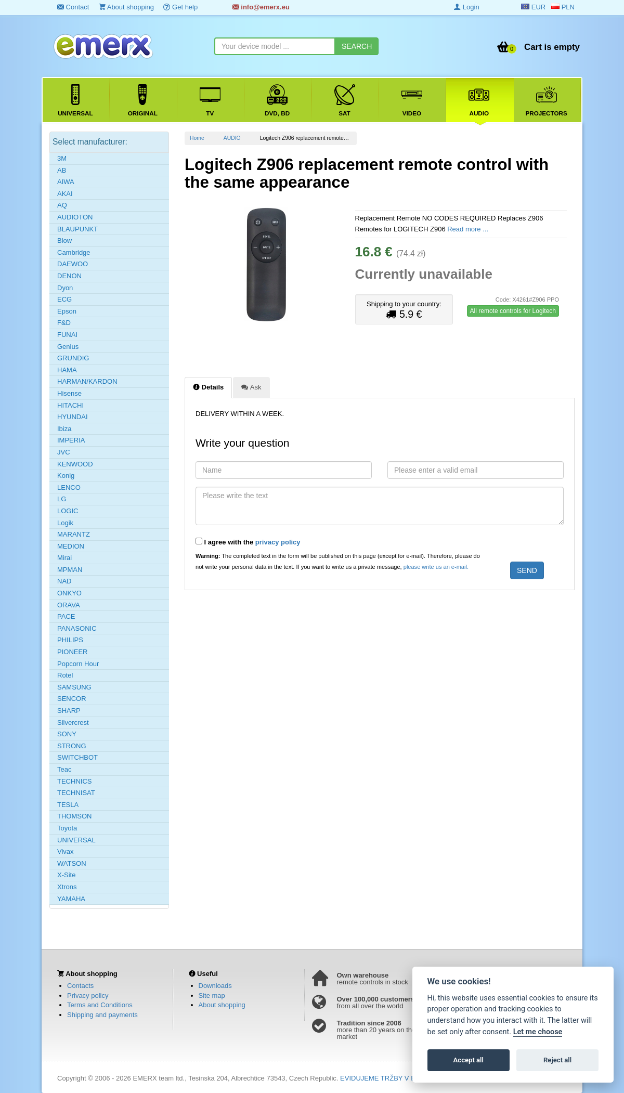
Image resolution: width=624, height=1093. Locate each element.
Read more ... (467, 229)
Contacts (80, 986)
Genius (68, 346)
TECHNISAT (76, 793)
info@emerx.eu (261, 7)
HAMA (67, 370)
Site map (212, 995)
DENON (69, 276)
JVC (63, 452)
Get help (180, 7)
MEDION (70, 546)
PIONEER (72, 652)
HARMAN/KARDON (87, 381)
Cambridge (73, 252)
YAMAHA (71, 899)
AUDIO (232, 138)
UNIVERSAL (76, 840)
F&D (64, 323)
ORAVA (68, 605)
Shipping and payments (102, 1015)
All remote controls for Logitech (513, 311)
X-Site (66, 875)
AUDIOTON (75, 217)
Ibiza (64, 429)
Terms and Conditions (100, 1005)
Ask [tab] (251, 387)
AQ (62, 205)
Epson (66, 311)
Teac (64, 769)
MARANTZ (73, 534)
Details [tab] (208, 387)
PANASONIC (77, 628)
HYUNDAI (72, 417)
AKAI (65, 194)
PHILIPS (70, 640)
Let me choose (538, 1031)
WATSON (71, 863)
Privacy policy (87, 995)
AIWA (65, 182)
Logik (65, 523)
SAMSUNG (74, 687)
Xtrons (67, 887)
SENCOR (71, 698)
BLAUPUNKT (77, 229)
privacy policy (278, 542)
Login (466, 7)
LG (61, 499)
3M (62, 158)
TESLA (68, 805)
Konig (65, 475)
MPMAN (69, 570)
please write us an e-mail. (436, 567)
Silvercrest (73, 722)
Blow (64, 240)
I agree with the (248, 542)
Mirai (64, 558)
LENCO (69, 487)
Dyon (65, 288)
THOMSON (74, 816)
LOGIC (67, 511)
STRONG (71, 746)
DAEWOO (72, 264)
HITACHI (70, 405)
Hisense (69, 393)
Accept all (468, 1060)
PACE (66, 616)
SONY (66, 734)
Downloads (215, 986)
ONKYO (69, 593)
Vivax (65, 851)
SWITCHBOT (77, 757)
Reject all (557, 1060)
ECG (64, 299)
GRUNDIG (73, 358)
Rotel (65, 675)
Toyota (67, 828)
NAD (64, 581)
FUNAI (67, 335)
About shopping (126, 7)
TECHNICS (74, 781)
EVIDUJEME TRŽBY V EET (382, 1078)
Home (197, 138)
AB (61, 170)
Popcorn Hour (78, 664)
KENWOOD (75, 464)
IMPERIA (71, 440)
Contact (73, 7)
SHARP (69, 710)
